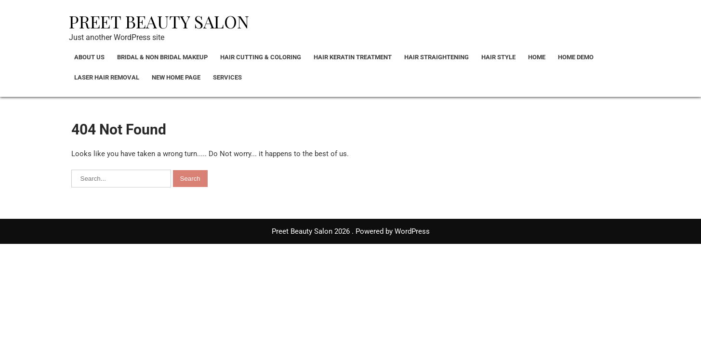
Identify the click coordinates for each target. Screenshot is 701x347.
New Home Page (176, 77)
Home (536, 57)
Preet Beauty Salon (159, 21)
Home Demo (576, 57)
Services (227, 77)
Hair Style (498, 57)
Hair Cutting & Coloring (260, 57)
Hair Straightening (436, 57)
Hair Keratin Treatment (353, 57)
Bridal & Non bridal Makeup (162, 57)
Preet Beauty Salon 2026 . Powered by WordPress (351, 231)
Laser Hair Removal (106, 77)
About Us (89, 57)
